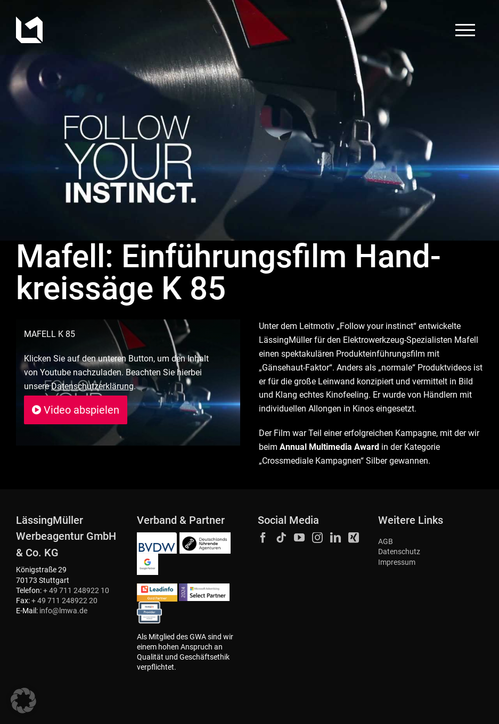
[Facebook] (263, 537)
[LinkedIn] (335, 537)
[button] (23, 700)
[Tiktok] (281, 537)
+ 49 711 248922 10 (76, 590)
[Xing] (353, 537)
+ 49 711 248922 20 (64, 600)
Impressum (396, 562)
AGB (385, 541)
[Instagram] (317, 537)
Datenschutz (399, 551)
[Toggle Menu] (465, 30)
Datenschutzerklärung (92, 386)
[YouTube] (299, 537)
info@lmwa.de (63, 610)
